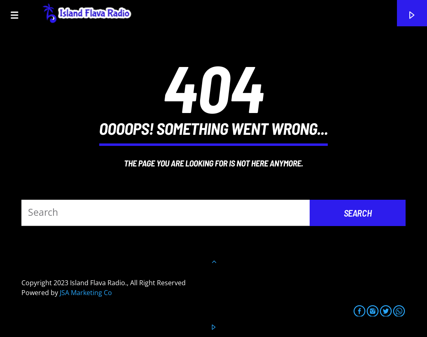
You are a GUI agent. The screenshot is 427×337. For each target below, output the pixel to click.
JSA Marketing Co (86, 292)
